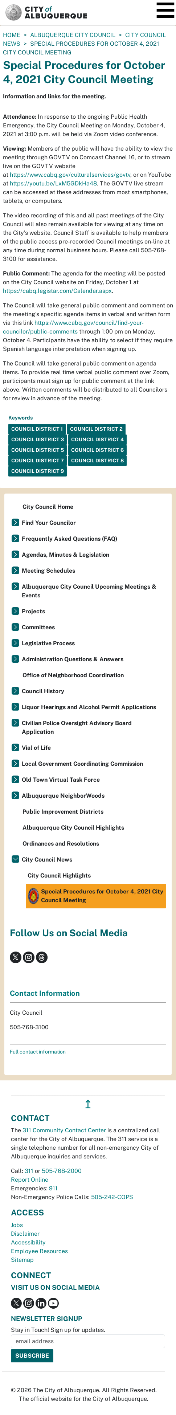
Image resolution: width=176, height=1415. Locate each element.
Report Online (29, 1179)
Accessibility (28, 1242)
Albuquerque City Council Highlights (73, 827)
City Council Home (47, 506)
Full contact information (38, 1052)
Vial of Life (36, 747)
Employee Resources (39, 1251)
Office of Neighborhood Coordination (73, 675)
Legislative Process (48, 643)
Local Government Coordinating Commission (82, 763)
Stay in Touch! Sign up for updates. (58, 1329)
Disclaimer (25, 1233)
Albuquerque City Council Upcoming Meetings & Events (89, 591)
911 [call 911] (53, 1188)
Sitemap (22, 1259)
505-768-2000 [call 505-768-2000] (62, 1170)
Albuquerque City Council (72, 35)
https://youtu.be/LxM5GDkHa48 (53, 183)
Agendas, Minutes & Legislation (65, 554)
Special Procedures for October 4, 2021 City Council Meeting (95, 896)
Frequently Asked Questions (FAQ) (69, 538)
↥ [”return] (88, 1104)
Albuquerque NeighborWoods (63, 795)
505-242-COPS (112, 1197)
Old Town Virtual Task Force (61, 779)
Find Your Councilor (49, 522)
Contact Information (45, 993)
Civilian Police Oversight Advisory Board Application (77, 727)
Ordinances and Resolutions (60, 843)
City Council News (47, 859)
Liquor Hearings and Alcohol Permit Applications (89, 707)
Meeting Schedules (48, 570)
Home (11, 35)
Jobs (17, 1225)
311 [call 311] (29, 1170)
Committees (38, 627)
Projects (33, 611)
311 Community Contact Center (64, 1130)
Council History (43, 691)
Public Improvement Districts (62, 811)
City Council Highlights (59, 875)
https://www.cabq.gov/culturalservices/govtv (70, 174)
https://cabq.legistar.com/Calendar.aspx (57, 290)
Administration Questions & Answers (72, 659)
